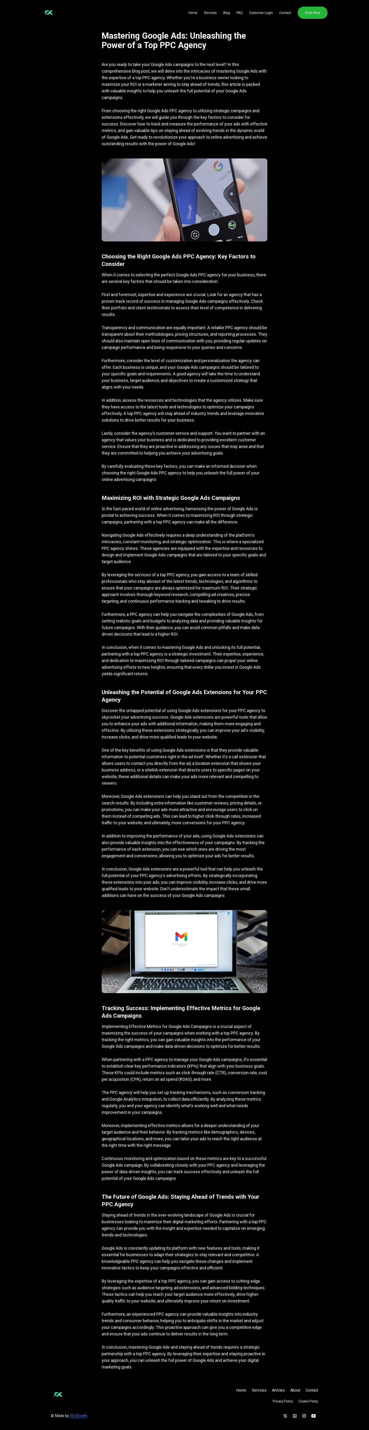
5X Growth (78, 1415)
